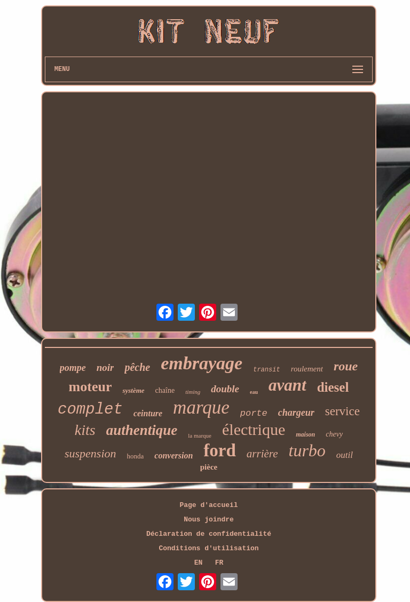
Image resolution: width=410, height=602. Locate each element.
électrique (253, 429)
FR (219, 563)
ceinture (147, 413)
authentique (142, 430)
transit (266, 370)
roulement (307, 369)
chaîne (165, 390)
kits (85, 430)
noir (105, 367)
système (133, 390)
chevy (334, 434)
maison (305, 434)
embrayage (201, 363)
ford (219, 450)
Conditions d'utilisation (208, 548)
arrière (262, 453)
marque (201, 407)
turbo (307, 450)
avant (287, 385)
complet (90, 409)
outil (344, 455)
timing (192, 392)
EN (198, 563)
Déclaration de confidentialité (208, 534)
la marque (199, 435)
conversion (173, 455)
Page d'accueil (208, 505)
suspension (90, 453)
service (342, 411)
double (225, 388)
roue (346, 366)
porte (253, 413)
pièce (208, 467)
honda (135, 456)
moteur (90, 386)
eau (254, 392)
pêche (137, 367)
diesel (333, 387)
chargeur (296, 412)
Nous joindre (209, 520)
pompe (73, 367)
